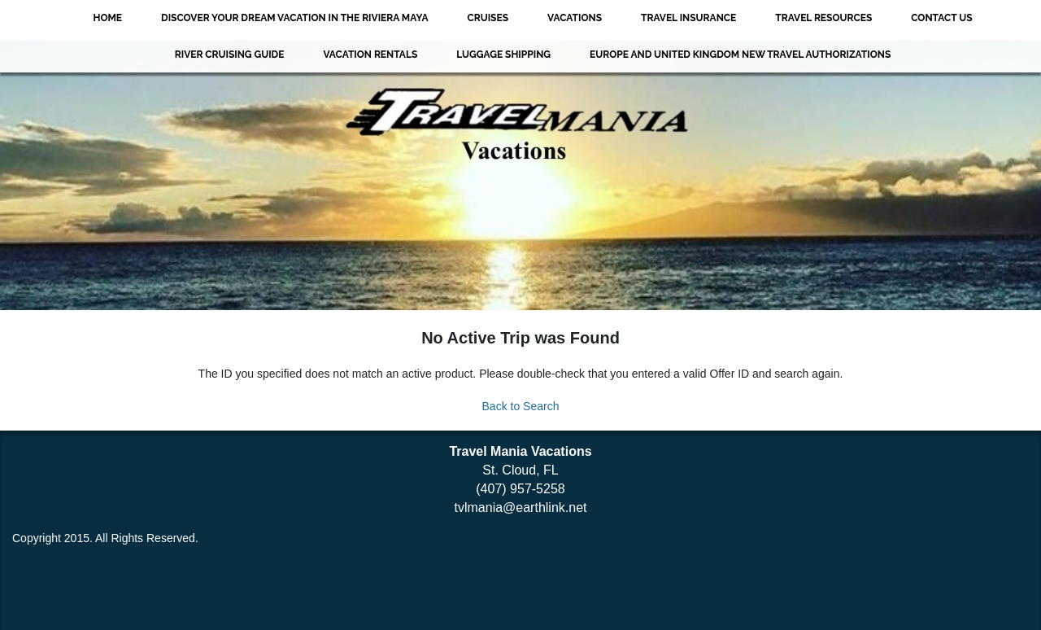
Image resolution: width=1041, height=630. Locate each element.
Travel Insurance (688, 18)
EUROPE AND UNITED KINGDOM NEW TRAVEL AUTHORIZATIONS (740, 54)
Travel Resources (823, 18)
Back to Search (521, 406)
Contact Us (941, 18)
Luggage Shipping (503, 54)
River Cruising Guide (230, 54)
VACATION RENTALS (370, 54)
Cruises (487, 18)
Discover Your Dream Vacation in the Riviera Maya (294, 18)
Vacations (574, 18)
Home (107, 18)
